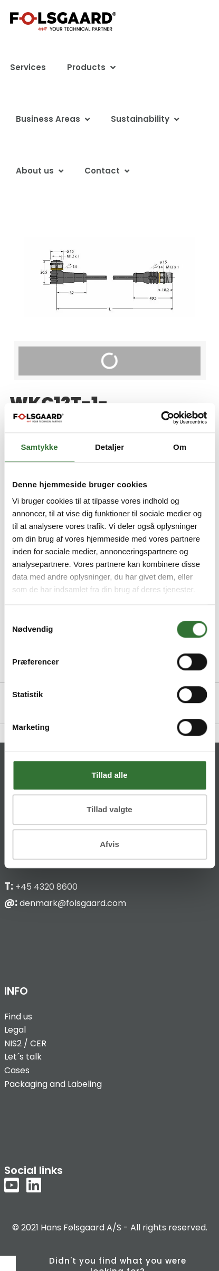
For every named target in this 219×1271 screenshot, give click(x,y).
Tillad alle (109, 775)
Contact (102, 170)
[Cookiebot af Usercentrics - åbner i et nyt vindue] (161, 418)
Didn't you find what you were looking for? (117, 1263)
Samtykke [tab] (39, 446)
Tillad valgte (109, 809)
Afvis (109, 844)
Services (28, 67)
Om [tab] (179, 446)
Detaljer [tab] (109, 446)
